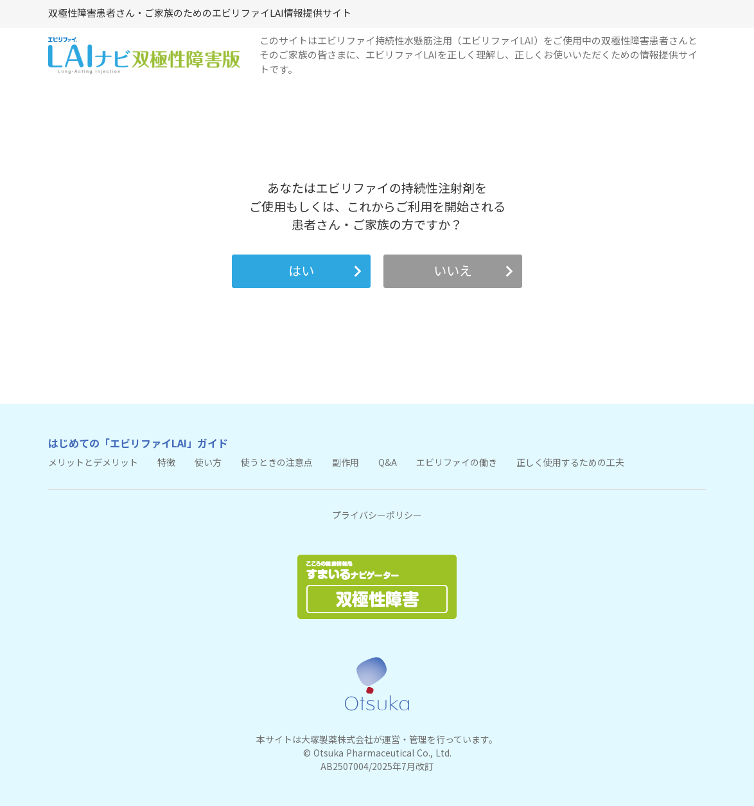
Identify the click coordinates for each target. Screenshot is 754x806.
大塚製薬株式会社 (337, 739)
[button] (301, 271)
